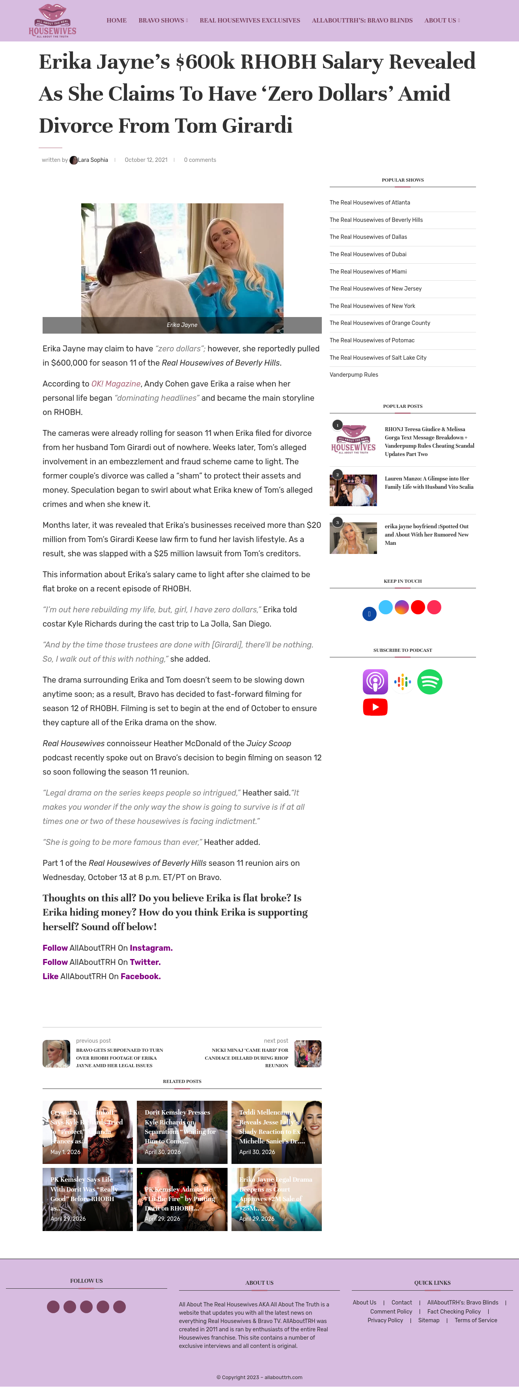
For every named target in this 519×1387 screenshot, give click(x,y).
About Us (440, 20)
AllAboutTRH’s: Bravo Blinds (362, 20)
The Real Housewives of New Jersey (376, 288)
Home (116, 20)
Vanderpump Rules (354, 375)
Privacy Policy (385, 1320)
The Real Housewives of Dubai (368, 254)
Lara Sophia (89, 160)
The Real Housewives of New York (372, 306)
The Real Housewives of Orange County (380, 323)
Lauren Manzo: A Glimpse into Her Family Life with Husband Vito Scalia (429, 482)
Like (51, 976)
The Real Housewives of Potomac (372, 340)
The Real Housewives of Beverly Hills (376, 220)
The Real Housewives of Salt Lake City (378, 358)
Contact (402, 1302)
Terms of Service (476, 1320)
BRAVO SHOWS (161, 20)
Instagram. (151, 948)
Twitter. (145, 962)
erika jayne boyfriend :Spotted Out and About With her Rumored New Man (427, 534)
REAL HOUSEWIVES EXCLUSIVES (250, 20)
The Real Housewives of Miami (368, 271)
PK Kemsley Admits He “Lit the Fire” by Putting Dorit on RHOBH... (180, 1199)
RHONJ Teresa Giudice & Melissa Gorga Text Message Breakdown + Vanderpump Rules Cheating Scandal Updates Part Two (429, 442)
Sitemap (429, 1320)
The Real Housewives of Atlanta (370, 202)
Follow (55, 948)
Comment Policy (391, 1311)
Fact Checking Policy (454, 1311)
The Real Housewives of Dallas (368, 237)
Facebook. (141, 976)
